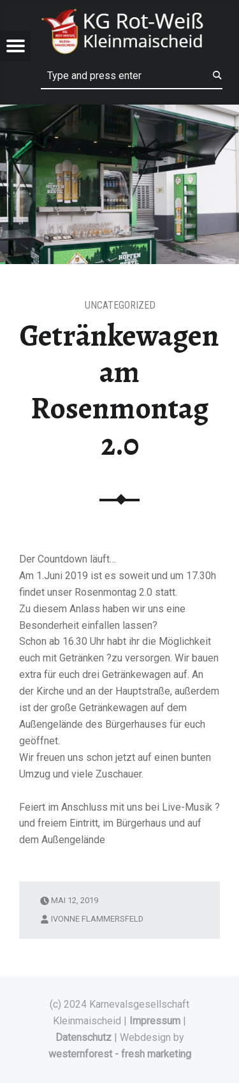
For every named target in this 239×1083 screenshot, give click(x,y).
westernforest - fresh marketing (119, 1054)
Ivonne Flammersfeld (97, 919)
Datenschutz (83, 1037)
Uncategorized (120, 305)
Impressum (154, 1021)
